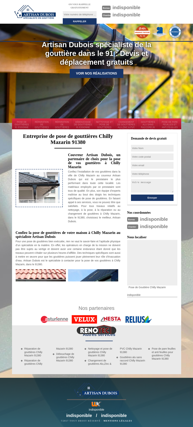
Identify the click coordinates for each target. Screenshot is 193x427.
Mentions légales (118, 421)
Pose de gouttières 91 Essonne (22, 125)
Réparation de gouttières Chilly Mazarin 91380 (33, 352)
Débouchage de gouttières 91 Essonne (83, 125)
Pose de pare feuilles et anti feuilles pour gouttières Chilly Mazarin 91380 (164, 353)
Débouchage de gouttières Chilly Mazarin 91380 (65, 357)
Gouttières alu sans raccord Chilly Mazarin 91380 (132, 360)
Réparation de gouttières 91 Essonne (42, 125)
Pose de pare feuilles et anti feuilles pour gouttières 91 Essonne (169, 125)
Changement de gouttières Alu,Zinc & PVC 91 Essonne (126, 125)
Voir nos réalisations (96, 73)
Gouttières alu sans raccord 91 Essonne (148, 125)
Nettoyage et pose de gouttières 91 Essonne (104, 125)
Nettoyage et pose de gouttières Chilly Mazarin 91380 (100, 352)
